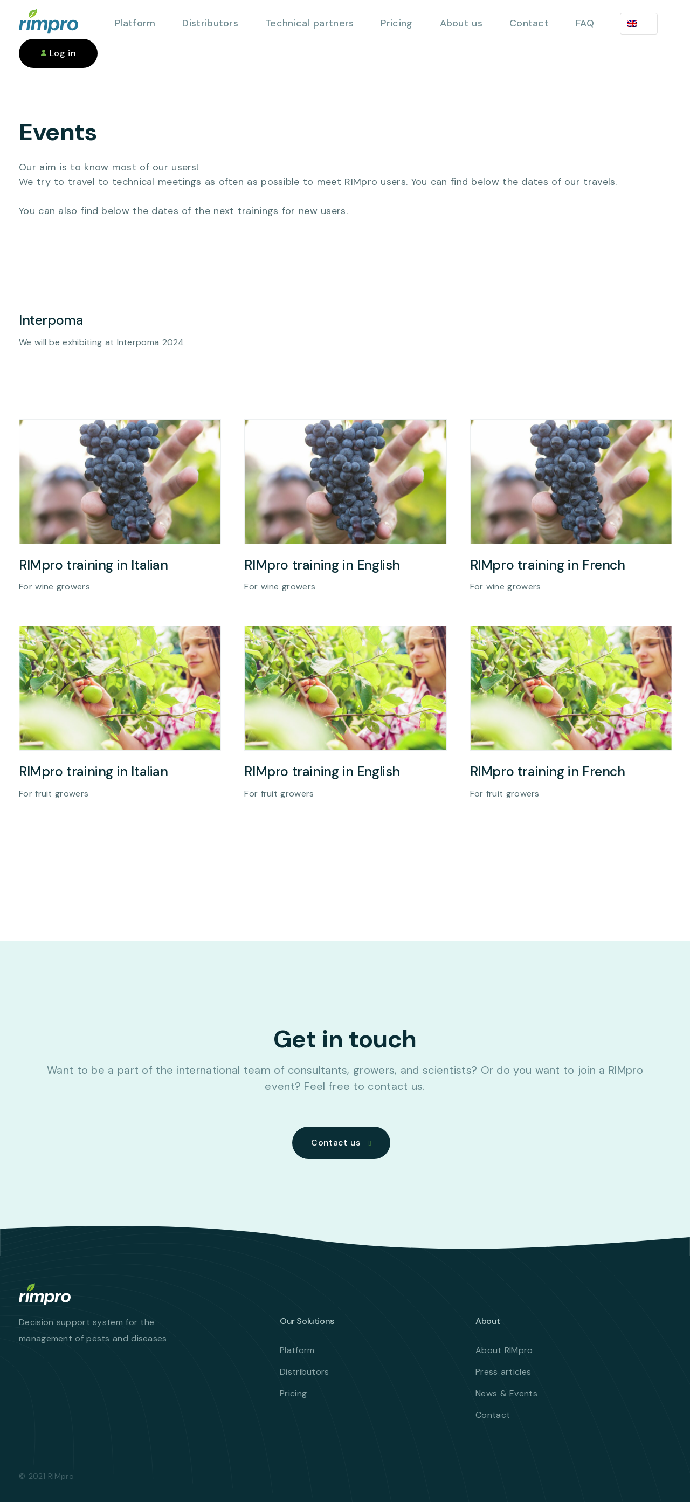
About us (461, 23)
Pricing (396, 23)
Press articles (503, 1371)
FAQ (585, 23)
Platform (135, 23)
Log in (58, 53)
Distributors (210, 23)
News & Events (506, 1393)
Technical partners (309, 23)
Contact (529, 23)
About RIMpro (504, 1350)
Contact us (335, 1142)
